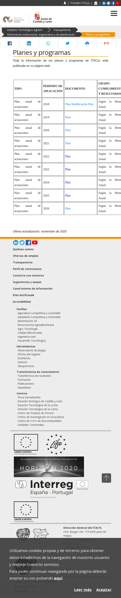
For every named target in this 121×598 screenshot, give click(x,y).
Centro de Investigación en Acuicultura (41, 417)
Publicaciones (26, 383)
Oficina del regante (29, 354)
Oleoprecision (26, 366)
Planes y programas (98, 34)
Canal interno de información (32, 288)
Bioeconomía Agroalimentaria (36, 325)
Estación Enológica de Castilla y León (40, 401)
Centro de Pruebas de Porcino (36, 413)
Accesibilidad (22, 301)
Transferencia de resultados (34, 376)
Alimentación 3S (27, 321)
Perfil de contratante (27, 269)
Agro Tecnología (28, 329)
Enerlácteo (24, 358)
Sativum (22, 362)
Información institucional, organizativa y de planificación (41, 34)
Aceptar (104, 589)
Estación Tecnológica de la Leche (38, 405)
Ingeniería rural (27, 336)
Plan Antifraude (23, 295)
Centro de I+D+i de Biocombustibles (40, 421)
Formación (24, 379)
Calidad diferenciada (30, 332)
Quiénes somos (23, 249)
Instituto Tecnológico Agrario (24, 30)
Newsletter (24, 387)
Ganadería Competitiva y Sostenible (39, 317)
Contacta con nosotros (28, 275)
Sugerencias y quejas (27, 282)
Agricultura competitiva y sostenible (39, 313)
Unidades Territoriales (31, 425)
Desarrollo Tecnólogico (32, 340)
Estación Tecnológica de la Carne (38, 409)
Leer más (83, 589)
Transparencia (62, 30)
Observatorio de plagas (32, 350)
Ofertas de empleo (26, 256)
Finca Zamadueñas (29, 397)
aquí (58, 578)
